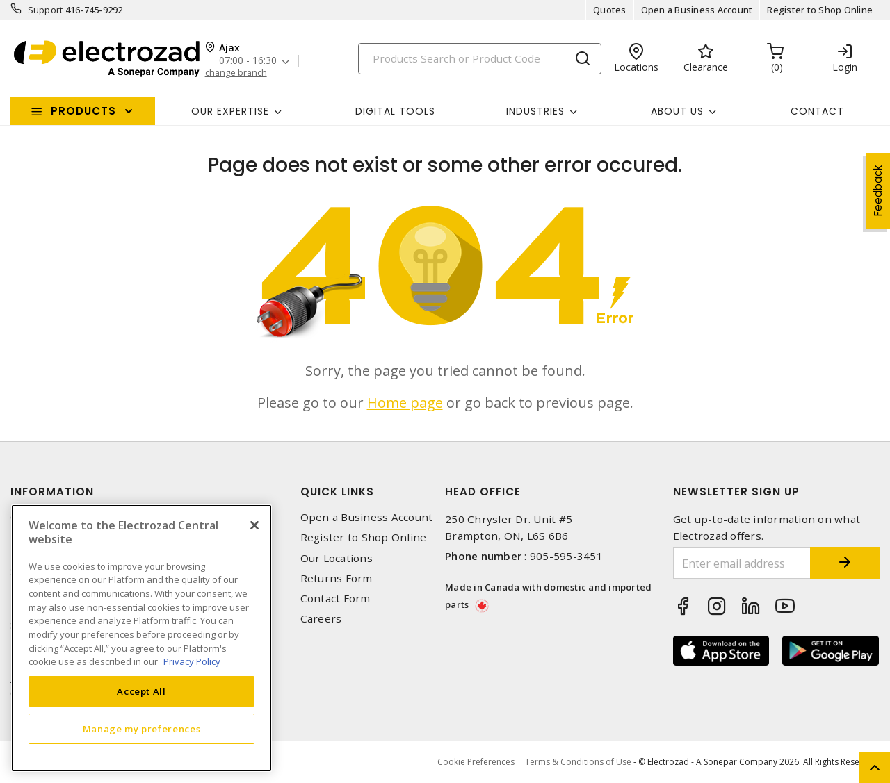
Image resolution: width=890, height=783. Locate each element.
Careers (321, 618)
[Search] (479, 58)
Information (52, 491)
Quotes (609, 9)
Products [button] (83, 111)
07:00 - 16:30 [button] (248, 61)
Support (45, 9)
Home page (405, 402)
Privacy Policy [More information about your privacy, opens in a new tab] (191, 661)
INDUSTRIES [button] (535, 111)
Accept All (141, 691)
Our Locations (336, 558)
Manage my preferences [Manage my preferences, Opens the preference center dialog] (142, 729)
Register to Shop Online (820, 9)
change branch (236, 72)
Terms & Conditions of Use (578, 762)
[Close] (254, 525)
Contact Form (335, 598)
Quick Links (337, 491)
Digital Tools (395, 111)
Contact (817, 111)
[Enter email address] (742, 563)
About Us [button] (677, 111)
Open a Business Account (697, 9)
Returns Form (336, 578)
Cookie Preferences (476, 762)
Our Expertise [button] (230, 111)
